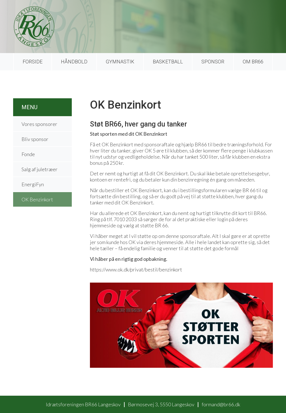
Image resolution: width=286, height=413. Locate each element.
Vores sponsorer (39, 124)
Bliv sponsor (35, 139)
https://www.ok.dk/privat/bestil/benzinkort (136, 269)
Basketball (168, 62)
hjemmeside (170, 242)
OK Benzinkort (37, 199)
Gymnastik (120, 62)
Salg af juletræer (40, 169)
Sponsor (212, 62)
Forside (32, 62)
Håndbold (74, 62)
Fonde (28, 154)
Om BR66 (253, 62)
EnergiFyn (33, 184)
